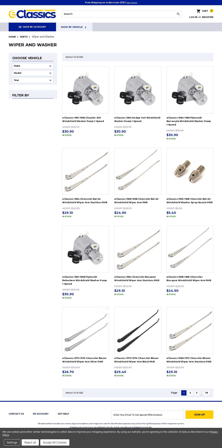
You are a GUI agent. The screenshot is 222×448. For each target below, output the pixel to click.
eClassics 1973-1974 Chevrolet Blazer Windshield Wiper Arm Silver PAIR (84, 360)
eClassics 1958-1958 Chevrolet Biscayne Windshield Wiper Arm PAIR (188, 279)
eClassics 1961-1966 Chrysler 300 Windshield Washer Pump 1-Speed (83, 119)
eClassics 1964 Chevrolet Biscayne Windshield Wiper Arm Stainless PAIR (136, 279)
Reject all (30, 442)
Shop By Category (32, 27)
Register (207, 17)
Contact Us (16, 414)
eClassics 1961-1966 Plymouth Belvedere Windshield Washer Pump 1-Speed (84, 280)
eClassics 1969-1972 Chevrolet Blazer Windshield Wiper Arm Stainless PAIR (189, 360)
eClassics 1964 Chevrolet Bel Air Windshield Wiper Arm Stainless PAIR (84, 201)
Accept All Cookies (55, 442)
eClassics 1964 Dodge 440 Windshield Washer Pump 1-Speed (137, 119)
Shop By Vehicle (74, 27)
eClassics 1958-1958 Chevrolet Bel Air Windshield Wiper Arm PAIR (136, 201)
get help (63, 414)
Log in (193, 17)
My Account (41, 414)
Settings (12, 442)
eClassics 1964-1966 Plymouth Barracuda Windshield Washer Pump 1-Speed (188, 121)
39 (206, 392)
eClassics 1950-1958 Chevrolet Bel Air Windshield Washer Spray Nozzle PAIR (189, 201)
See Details (132, 2)
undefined (32, 66)
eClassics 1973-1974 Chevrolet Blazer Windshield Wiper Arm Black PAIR (136, 360)
